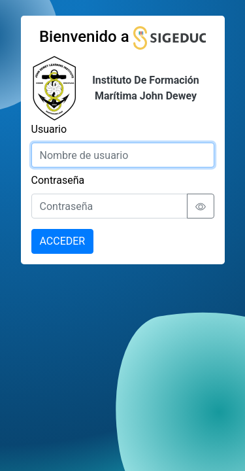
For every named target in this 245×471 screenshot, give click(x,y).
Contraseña (58, 180)
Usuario (49, 129)
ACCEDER (63, 241)
